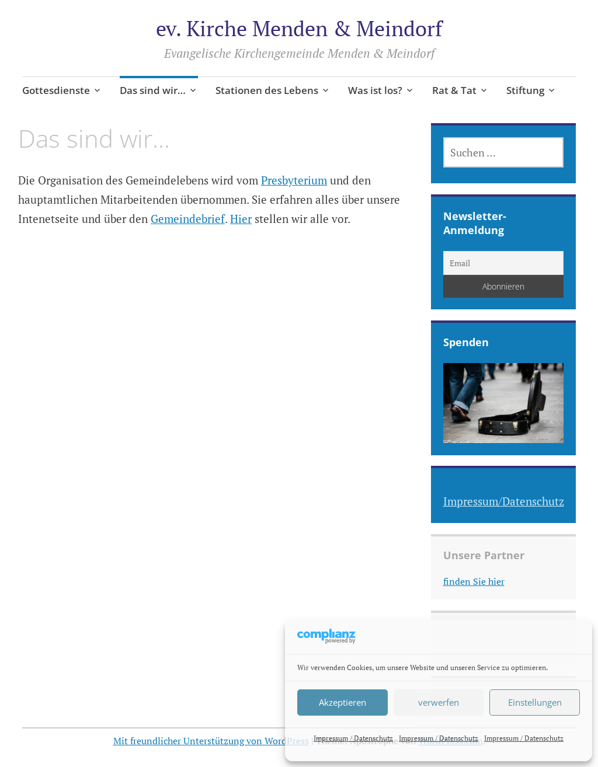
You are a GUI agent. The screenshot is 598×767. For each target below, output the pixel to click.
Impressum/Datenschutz (503, 501)
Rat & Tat (454, 90)
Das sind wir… (153, 90)
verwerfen (438, 702)
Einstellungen (535, 702)
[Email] (503, 263)
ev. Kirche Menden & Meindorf (299, 28)
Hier (241, 218)
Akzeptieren (342, 702)
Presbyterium (294, 180)
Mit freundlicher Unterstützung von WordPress (211, 740)
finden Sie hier (474, 581)
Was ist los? (375, 90)
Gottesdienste (56, 90)
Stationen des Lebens (266, 90)
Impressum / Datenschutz (353, 738)
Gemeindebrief (188, 218)
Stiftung (525, 90)
